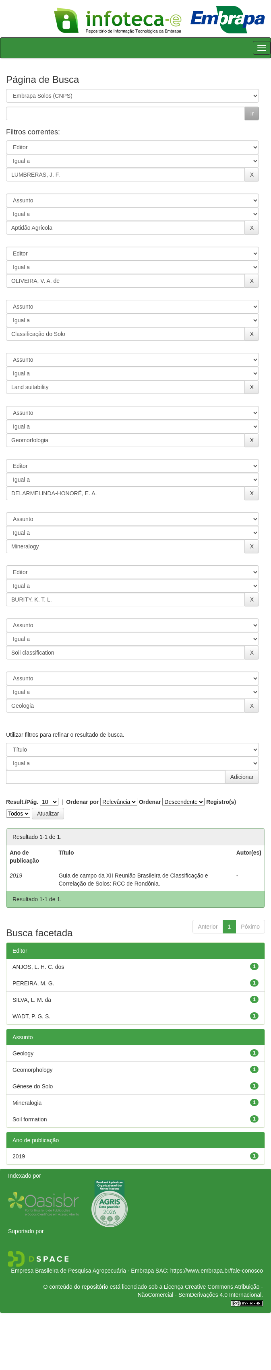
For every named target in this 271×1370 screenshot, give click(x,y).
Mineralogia (26, 1103)
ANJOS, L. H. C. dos (38, 967)
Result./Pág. (22, 802)
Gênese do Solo (32, 1086)
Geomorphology (32, 1070)
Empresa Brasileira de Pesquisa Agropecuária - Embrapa (82, 1270)
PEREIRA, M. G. (33, 983)
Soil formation (29, 1119)
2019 (18, 1156)
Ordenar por (82, 802)
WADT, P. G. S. (31, 1016)
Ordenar (150, 802)
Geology (22, 1053)
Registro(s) (221, 802)
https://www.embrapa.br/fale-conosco (216, 1270)
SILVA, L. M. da (31, 1000)
